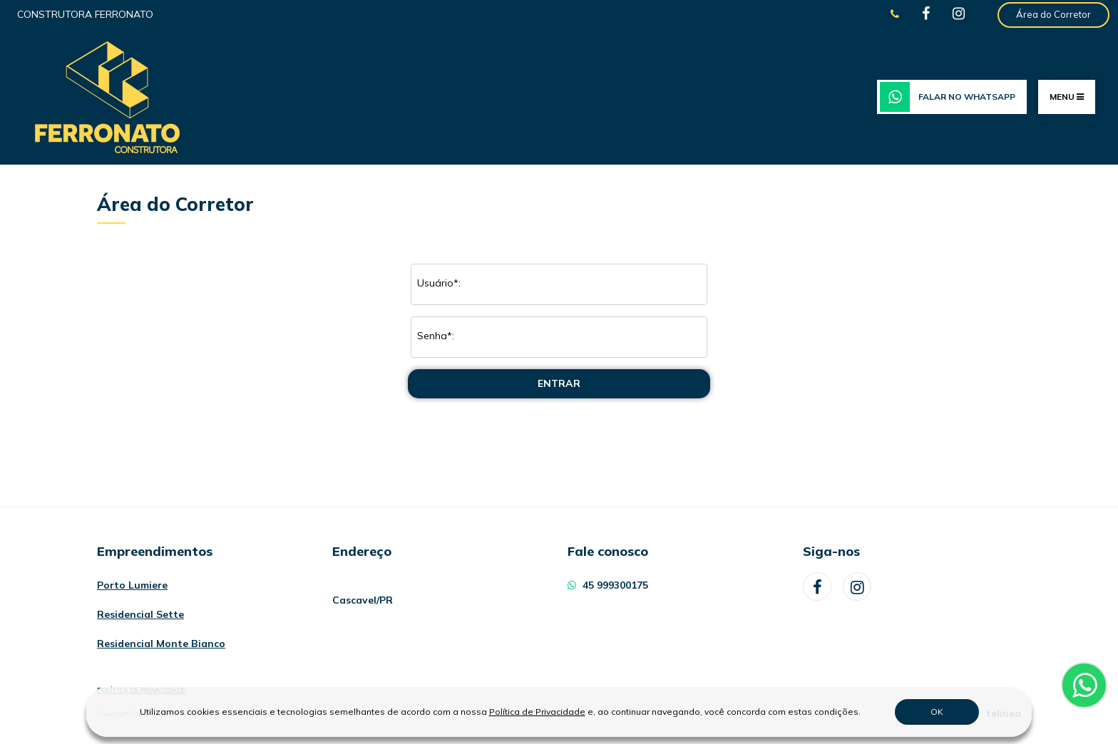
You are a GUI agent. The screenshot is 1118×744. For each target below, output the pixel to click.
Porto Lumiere (132, 585)
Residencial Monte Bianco (161, 643)
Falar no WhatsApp (947, 97)
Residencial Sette (140, 614)
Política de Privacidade (537, 711)
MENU (1067, 96)
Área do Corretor (1053, 14)
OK (936, 711)
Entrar (559, 383)
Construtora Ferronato (85, 14)
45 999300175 (608, 585)
